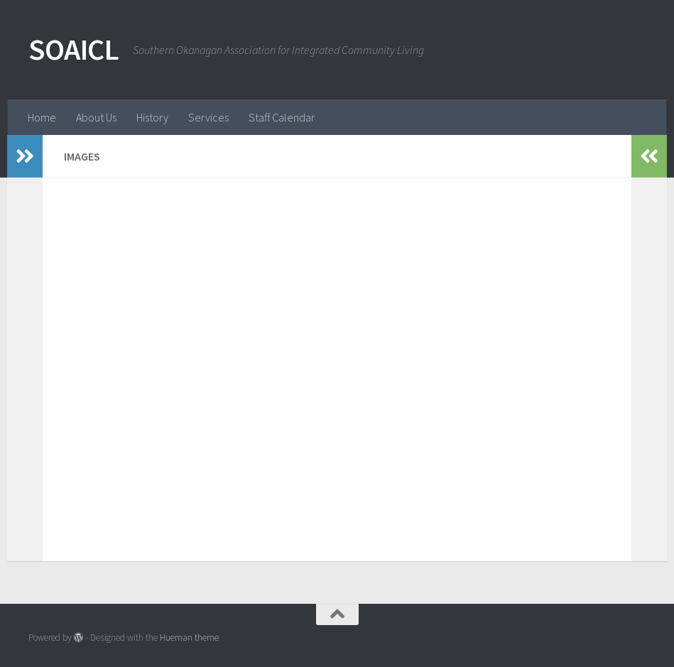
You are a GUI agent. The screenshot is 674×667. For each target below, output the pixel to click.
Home (42, 117)
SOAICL (73, 49)
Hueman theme (189, 637)
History (152, 117)
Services (208, 117)
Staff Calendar (282, 117)
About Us (96, 117)
